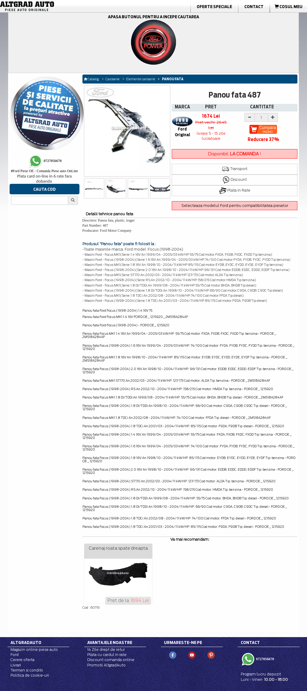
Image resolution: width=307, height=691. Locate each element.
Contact (254, 6)
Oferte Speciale (214, 6)
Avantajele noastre (109, 642)
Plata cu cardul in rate (107, 654)
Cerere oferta (22, 659)
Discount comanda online (110, 659)
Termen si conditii (26, 670)
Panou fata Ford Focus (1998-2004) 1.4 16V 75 (117, 310)
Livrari (15, 665)
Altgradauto (25, 642)
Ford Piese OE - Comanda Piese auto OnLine (44, 171)
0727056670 (264, 659)
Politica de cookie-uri (29, 675)
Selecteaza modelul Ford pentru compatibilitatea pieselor (234, 205)
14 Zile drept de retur (106, 649)
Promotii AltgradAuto (106, 665)
